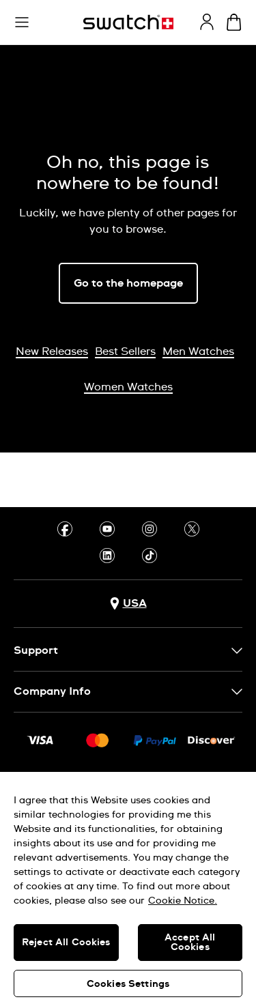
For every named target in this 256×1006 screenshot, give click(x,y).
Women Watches (128, 387)
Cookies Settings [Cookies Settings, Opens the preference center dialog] (128, 984)
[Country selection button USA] (128, 603)
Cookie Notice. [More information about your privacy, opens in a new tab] (182, 901)
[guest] (207, 22)
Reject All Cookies (66, 942)
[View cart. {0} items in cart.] (233, 22)
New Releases (52, 351)
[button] (22, 22)
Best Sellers (125, 351)
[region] (128, 889)
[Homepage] (128, 22)
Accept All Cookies (190, 942)
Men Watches (198, 351)
